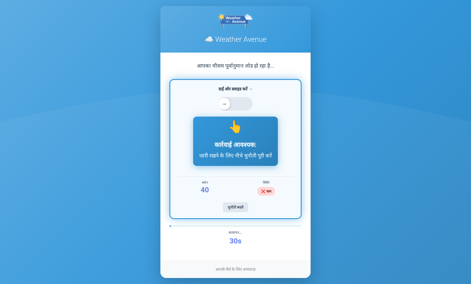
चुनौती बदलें (235, 207)
